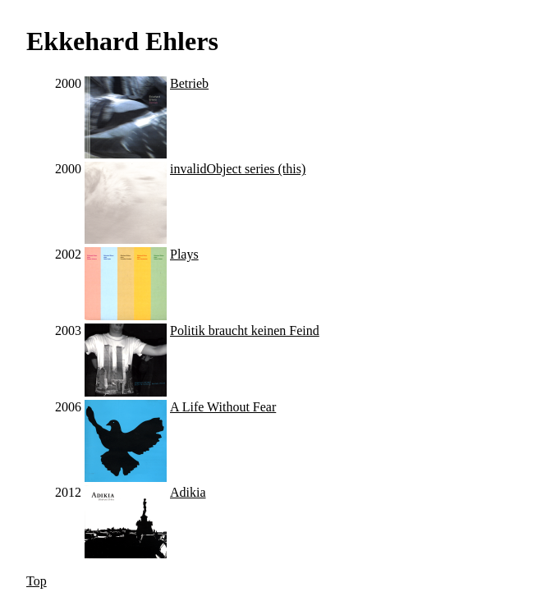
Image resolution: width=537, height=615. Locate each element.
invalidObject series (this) (237, 169)
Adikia (188, 492)
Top (36, 581)
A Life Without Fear (223, 407)
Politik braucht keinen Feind (244, 330)
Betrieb (189, 83)
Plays (184, 254)
